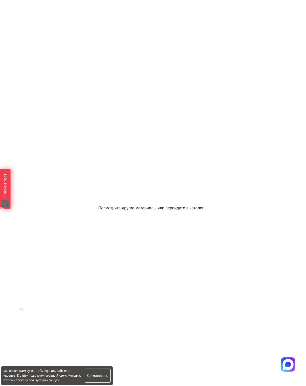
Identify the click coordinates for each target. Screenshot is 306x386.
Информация (168, 251)
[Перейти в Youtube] (21, 309)
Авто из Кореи (107, 251)
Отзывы (164, 276)
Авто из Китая (107, 276)
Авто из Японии (108, 263)
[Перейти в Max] (266, 14)
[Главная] (24, 251)
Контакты (165, 288)
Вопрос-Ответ (169, 263)
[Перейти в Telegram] (280, 14)
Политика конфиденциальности (115, 365)
